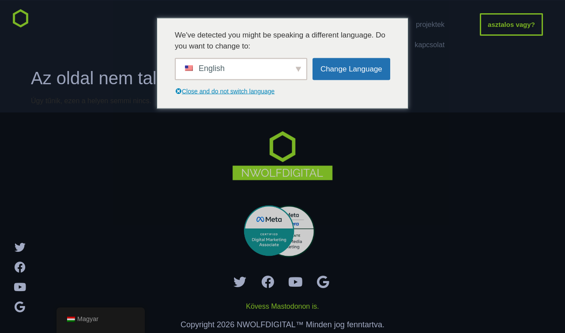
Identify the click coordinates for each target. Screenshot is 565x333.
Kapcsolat (430, 45)
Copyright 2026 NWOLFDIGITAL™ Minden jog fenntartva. (282, 324)
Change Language (351, 68)
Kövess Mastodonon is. (282, 306)
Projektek (430, 24)
